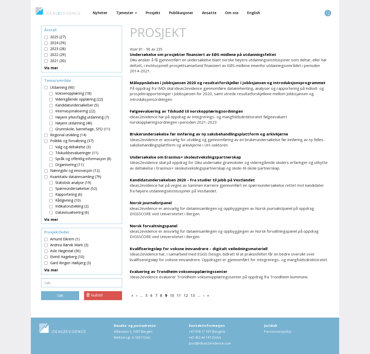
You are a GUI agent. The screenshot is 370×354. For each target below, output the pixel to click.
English (253, 12)
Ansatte (209, 12)
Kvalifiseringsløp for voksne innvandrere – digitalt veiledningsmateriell (198, 248)
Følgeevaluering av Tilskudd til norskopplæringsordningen (186, 111)
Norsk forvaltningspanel (153, 225)
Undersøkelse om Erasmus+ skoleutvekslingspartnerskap (185, 157)
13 (193, 295)
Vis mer (51, 67)
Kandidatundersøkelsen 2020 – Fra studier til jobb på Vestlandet (192, 179)
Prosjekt (153, 12)
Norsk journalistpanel (151, 202)
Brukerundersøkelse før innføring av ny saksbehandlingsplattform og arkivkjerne (209, 133)
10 (172, 295)
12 (186, 295)
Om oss (231, 12)
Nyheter (100, 12)
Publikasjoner (181, 12)
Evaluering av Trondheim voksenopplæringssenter (178, 271)
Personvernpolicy (278, 331)
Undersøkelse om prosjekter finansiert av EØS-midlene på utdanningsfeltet (203, 54)
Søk (60, 295)
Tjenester (126, 12)
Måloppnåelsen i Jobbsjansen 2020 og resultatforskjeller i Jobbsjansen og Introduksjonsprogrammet (228, 82)
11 (179, 295)
